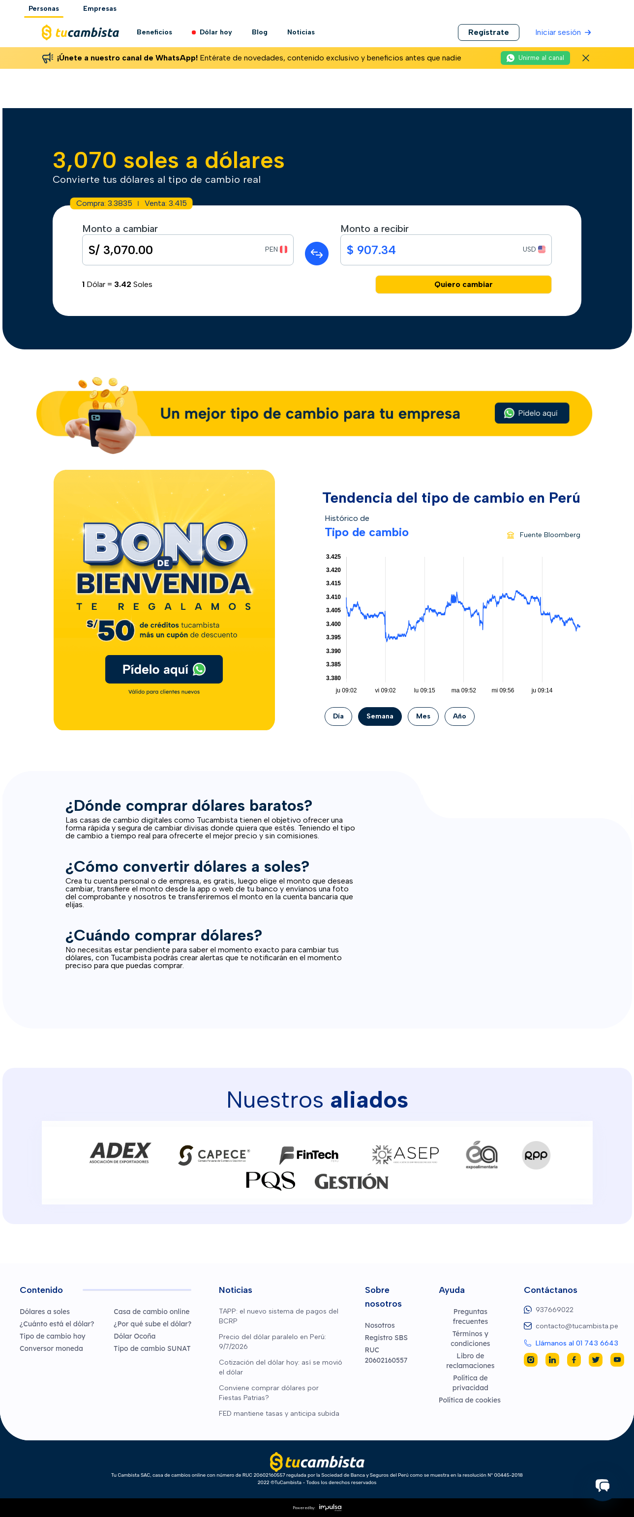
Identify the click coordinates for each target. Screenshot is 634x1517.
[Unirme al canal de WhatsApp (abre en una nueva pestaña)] (535, 58)
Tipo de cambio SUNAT (152, 1348)
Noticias (301, 32)
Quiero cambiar (463, 284)
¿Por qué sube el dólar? (152, 1323)
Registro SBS (386, 1337)
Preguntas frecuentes (470, 1316)
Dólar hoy (212, 32)
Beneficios (154, 32)
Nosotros (380, 1325)
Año (459, 716)
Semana (379, 716)
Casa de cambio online (151, 1311)
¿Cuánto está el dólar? (57, 1323)
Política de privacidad (470, 1383)
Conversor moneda (51, 1348)
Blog (260, 32)
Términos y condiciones (470, 1338)
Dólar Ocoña (134, 1336)
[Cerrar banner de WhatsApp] (586, 58)
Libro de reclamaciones (470, 1360)
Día (338, 716)
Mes (423, 716)
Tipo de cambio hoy (53, 1336)
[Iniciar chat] (602, 1485)
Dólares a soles (45, 1311)
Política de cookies (470, 1400)
